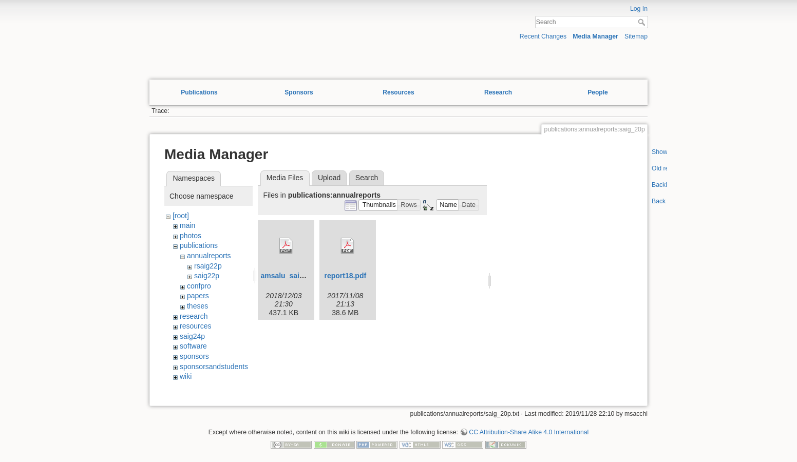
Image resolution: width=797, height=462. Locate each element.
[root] (181, 215)
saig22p (206, 276)
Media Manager (595, 36)
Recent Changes (543, 36)
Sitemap (636, 36)
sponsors (194, 356)
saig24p (192, 336)
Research (498, 92)
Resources (398, 92)
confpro (199, 286)
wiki (186, 376)
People (597, 92)
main (187, 225)
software (193, 346)
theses (197, 306)
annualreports (209, 256)
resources (195, 326)
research (193, 316)
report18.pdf (345, 276)
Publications (199, 92)
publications (199, 245)
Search (643, 22)
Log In (639, 8)
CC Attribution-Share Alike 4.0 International (529, 432)
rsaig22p (208, 266)
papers (198, 296)
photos (190, 236)
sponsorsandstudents (214, 366)
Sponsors (298, 92)
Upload (329, 178)
